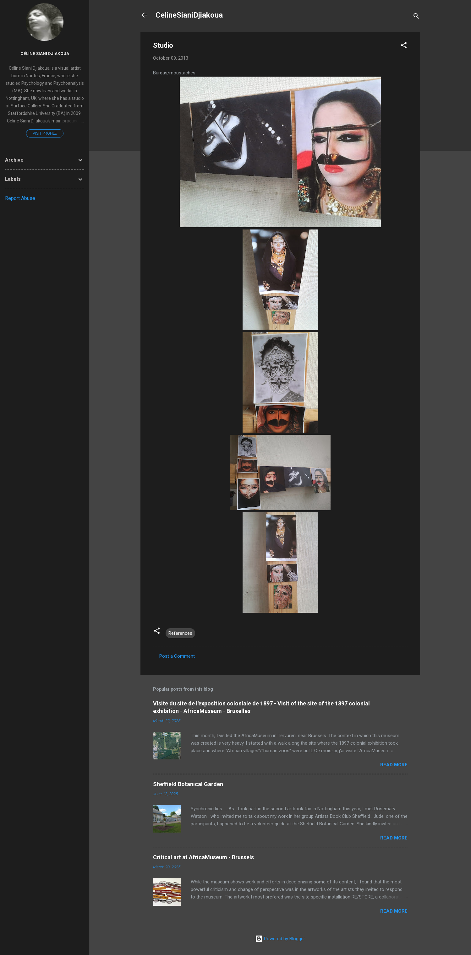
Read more (394, 765)
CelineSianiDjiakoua (189, 15)
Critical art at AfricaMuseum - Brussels (203, 857)
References (180, 633)
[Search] (416, 17)
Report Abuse (20, 198)
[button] (404, 46)
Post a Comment (177, 656)
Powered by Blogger (280, 939)
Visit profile (45, 133)
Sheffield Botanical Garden (188, 784)
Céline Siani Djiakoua (44, 53)
